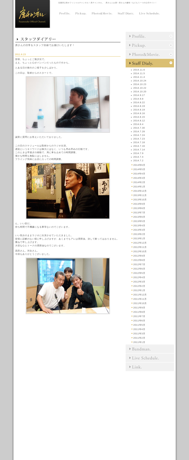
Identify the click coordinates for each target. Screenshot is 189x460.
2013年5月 (139, 221)
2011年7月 (139, 316)
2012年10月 (140, 251)
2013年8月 (139, 208)
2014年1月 (139, 186)
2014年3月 (139, 178)
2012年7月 (139, 264)
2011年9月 (139, 307)
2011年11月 (140, 299)
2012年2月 (139, 286)
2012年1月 (139, 290)
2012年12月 (140, 242)
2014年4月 (139, 173)
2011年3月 (139, 333)
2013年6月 (139, 217)
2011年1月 (139, 342)
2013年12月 (140, 191)
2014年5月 (139, 169)
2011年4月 (139, 329)
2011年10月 (140, 303)
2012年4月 (139, 277)
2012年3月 (139, 281)
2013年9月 (139, 204)
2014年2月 (139, 182)
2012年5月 (139, 273)
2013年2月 (139, 234)
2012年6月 (139, 268)
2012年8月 (139, 260)
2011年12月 (140, 294)
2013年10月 (140, 199)
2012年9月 (139, 255)
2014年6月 (139, 165)
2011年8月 (139, 312)
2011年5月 (139, 325)
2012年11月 (140, 247)
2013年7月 (139, 212)
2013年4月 (139, 225)
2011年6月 (139, 320)
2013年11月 (140, 195)
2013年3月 (139, 230)
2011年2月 (139, 338)
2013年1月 (139, 238)
